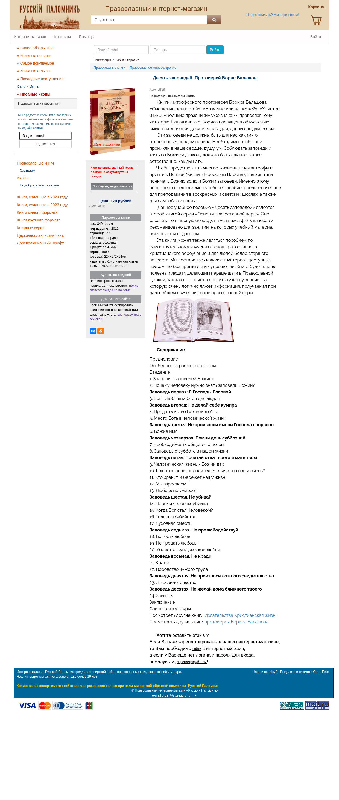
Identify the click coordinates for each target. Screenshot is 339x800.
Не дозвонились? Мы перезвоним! (272, 15)
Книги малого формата (37, 212)
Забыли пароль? (127, 60)
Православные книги (35, 163)
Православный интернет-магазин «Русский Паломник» (176, 690)
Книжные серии (31, 228)
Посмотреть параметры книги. (172, 95)
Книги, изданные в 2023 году (42, 205)
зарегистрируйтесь (192, 662)
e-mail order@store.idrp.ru (171, 695)
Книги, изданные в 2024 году (42, 197)
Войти (315, 36)
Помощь (86, 36)
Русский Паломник (203, 686)
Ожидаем (27, 170)
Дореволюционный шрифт (40, 243)
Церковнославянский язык (40, 235)
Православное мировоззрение (153, 68)
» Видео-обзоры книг (35, 48)
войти (196, 649)
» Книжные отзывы (33, 71)
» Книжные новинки (34, 55)
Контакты (62, 36)
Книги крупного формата (38, 220)
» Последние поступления (40, 79)
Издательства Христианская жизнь (240, 615)
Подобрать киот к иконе (39, 185)
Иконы (35, 87)
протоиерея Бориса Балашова (236, 622)
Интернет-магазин (30, 36)
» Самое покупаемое (35, 63)
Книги (21, 87)
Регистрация (102, 60)
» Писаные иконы (34, 94)
